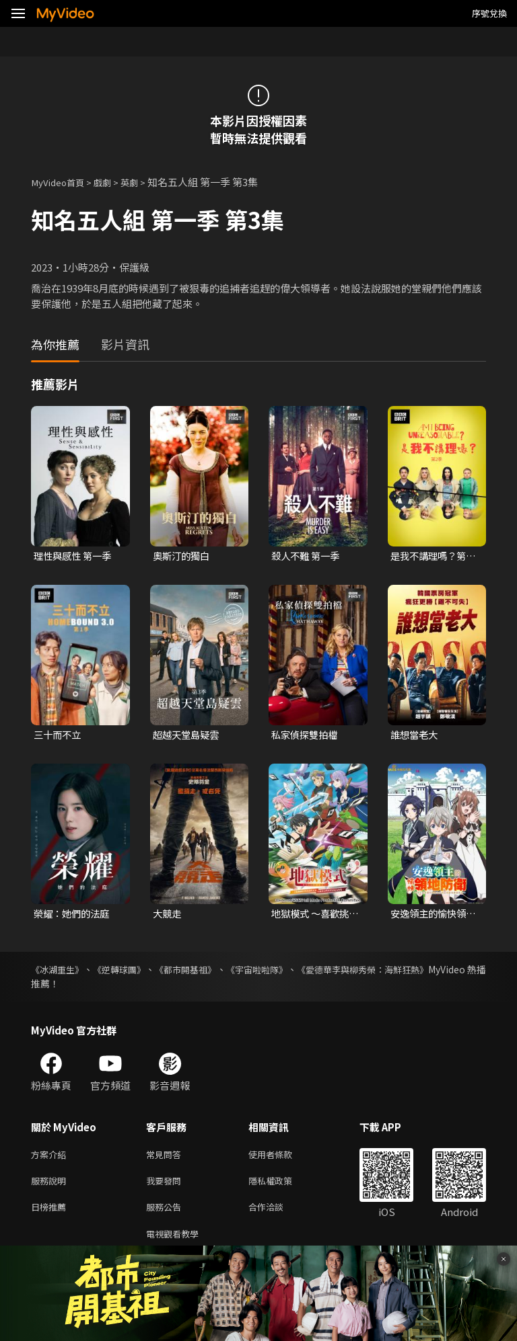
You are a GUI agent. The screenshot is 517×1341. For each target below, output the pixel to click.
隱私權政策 (281, 1186)
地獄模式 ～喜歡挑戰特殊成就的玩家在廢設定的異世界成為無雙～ (312, 916)
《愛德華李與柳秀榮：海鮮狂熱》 (415, 972)
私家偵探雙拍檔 (306, 736)
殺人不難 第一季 (307, 556)
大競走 (168, 916)
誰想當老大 (415, 736)
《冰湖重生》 (59, 972)
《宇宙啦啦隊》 (295, 972)
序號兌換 (489, 13)
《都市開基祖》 (211, 972)
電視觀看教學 (176, 1242)
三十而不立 (59, 736)
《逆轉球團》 (133, 972)
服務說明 (51, 1186)
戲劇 (112, 182)
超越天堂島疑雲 (188, 736)
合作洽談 (276, 1214)
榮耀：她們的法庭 (74, 916)
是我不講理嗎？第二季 (430, 556)
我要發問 (166, 1186)
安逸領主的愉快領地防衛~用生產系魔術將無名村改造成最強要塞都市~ (433, 916)
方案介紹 (51, 1158)
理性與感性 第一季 (75, 556)
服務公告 (166, 1214)
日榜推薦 (51, 1214)
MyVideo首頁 (61, 182)
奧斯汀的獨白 (183, 556)
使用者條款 (281, 1158)
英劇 (141, 182)
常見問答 (166, 1158)
